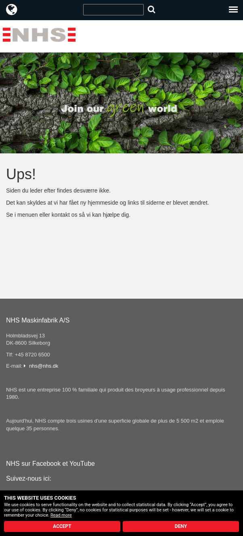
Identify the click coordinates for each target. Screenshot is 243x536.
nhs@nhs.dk (43, 366)
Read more (61, 515)
